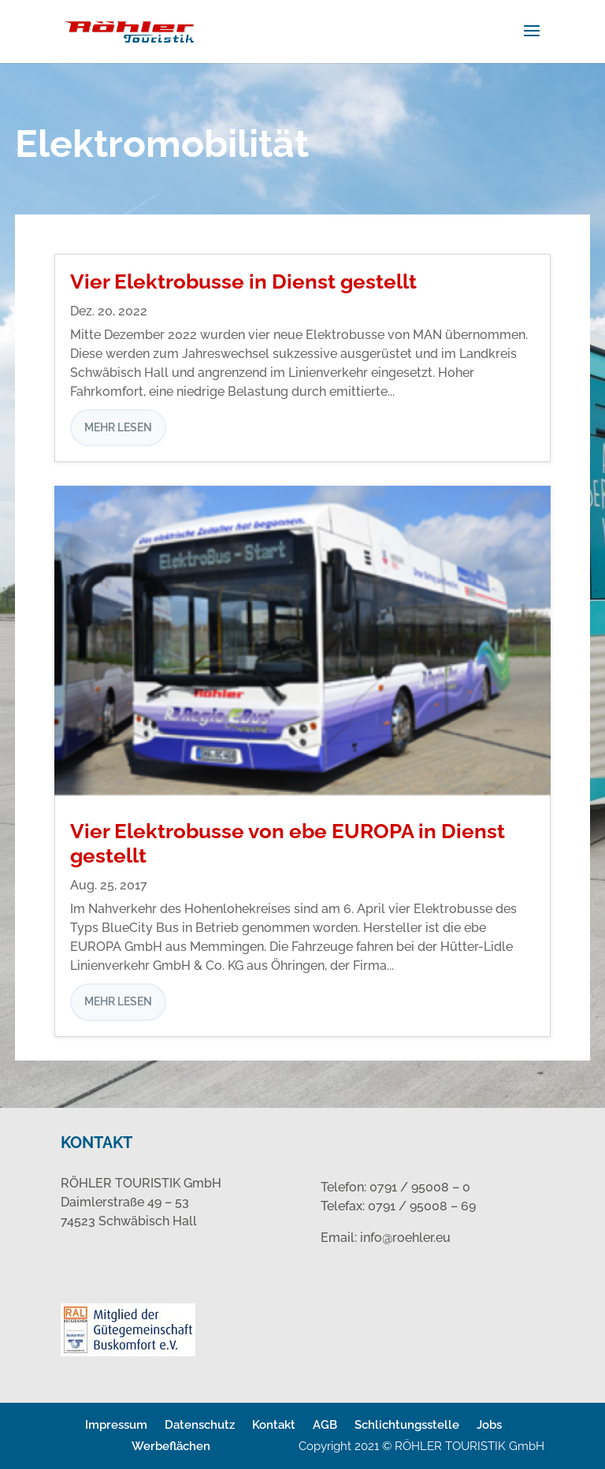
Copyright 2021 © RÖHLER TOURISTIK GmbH (421, 1446)
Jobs (489, 1425)
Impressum (116, 1425)
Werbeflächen (171, 1446)
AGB (325, 1425)
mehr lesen (118, 427)
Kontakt (273, 1425)
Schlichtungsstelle (406, 1425)
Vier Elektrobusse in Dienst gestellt (243, 281)
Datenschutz (200, 1425)
